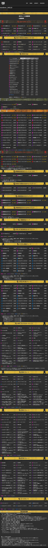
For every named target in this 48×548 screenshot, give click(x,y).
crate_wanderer (5, 9)
